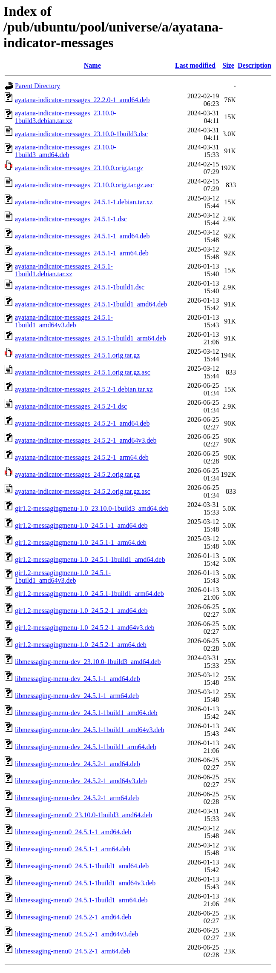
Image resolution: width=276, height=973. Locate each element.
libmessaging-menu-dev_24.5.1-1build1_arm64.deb (85, 746)
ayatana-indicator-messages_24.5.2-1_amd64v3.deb (85, 440)
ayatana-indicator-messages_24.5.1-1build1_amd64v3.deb (64, 321)
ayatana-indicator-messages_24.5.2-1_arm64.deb (82, 457)
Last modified (195, 65)
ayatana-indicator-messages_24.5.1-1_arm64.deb (82, 253)
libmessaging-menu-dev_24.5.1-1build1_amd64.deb (86, 712)
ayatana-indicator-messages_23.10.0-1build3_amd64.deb (65, 150)
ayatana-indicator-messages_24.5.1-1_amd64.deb (82, 236)
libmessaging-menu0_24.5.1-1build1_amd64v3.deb (85, 883)
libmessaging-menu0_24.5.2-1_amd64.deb (73, 917)
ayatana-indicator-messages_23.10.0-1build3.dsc (81, 133)
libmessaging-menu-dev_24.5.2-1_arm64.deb (77, 797)
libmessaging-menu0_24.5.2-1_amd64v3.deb (76, 934)
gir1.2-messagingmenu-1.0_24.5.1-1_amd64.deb (81, 525)
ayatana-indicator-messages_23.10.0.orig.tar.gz (79, 168)
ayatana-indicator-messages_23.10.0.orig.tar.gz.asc (84, 185)
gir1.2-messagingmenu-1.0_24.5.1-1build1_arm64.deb (89, 593)
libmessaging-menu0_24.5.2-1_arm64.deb (72, 951)
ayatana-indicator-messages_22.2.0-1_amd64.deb (82, 99)
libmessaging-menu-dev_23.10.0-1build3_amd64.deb (88, 661)
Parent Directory (37, 85)
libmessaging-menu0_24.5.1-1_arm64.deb (72, 849)
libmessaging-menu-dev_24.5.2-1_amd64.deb (77, 763)
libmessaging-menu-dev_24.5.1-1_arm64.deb (77, 695)
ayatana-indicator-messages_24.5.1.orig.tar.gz (77, 355)
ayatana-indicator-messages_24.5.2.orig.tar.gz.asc (82, 491)
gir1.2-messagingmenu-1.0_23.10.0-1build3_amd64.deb (91, 508)
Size (228, 65)
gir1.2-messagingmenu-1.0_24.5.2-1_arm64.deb (81, 644)
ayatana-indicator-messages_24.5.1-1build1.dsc (79, 287)
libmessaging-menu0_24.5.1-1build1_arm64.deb (81, 900)
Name (92, 65)
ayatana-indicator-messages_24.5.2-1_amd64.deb (82, 423)
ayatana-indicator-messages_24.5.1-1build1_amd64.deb (91, 304)
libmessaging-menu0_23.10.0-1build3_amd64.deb (83, 814)
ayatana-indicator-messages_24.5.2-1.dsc (71, 406)
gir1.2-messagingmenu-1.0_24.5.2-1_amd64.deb (81, 610)
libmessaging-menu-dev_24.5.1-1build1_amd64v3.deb (89, 729)
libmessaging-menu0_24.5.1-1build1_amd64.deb (82, 866)
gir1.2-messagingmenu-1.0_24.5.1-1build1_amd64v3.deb (63, 576)
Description (254, 65)
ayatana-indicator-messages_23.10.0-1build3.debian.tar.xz (65, 116)
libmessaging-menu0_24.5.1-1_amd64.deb (73, 832)
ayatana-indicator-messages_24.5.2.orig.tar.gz (77, 474)
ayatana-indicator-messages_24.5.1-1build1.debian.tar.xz (64, 270)
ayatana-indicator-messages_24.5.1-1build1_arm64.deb (90, 338)
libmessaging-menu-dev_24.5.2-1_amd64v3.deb (81, 780)
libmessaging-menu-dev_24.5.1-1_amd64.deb (77, 678)
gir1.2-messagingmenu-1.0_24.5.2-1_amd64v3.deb (85, 627)
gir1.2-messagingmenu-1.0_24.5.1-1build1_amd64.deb (90, 559)
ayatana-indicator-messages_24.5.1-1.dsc (71, 219)
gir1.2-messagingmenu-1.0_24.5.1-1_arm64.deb (81, 542)
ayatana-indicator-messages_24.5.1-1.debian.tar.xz (84, 202)
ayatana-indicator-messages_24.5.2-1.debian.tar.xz (84, 389)
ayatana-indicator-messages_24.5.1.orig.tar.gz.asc (82, 372)
